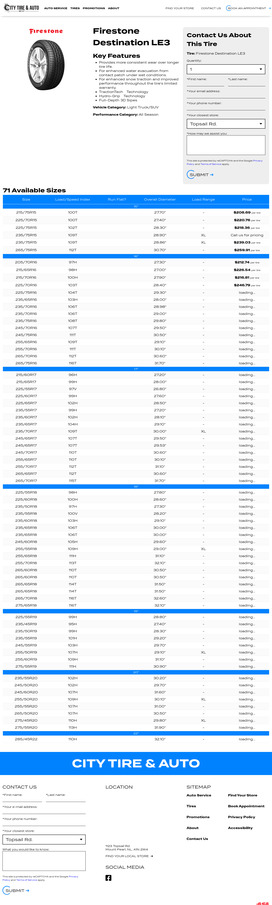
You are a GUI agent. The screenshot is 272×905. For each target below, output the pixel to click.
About (113, 8)
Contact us (211, 8)
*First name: (197, 79)
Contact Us (197, 838)
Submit (199, 174)
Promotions (94, 8)
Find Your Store (242, 795)
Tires (75, 8)
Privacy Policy (241, 817)
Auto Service (55, 8)
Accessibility (240, 828)
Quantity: (194, 60)
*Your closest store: (203, 115)
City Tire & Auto (136, 763)
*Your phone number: (204, 103)
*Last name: (238, 79)
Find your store (180, 8)
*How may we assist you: (207, 133)
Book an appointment (247, 8)
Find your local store (127, 856)
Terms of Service (211, 164)
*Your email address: (203, 91)
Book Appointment (246, 806)
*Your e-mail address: (19, 807)
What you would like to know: (25, 849)
